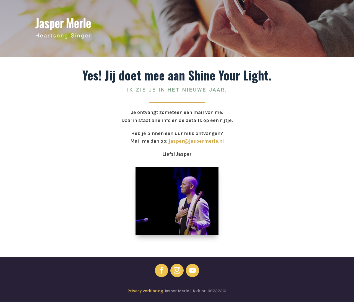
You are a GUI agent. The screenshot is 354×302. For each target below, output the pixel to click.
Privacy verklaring (145, 290)
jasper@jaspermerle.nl (196, 141)
